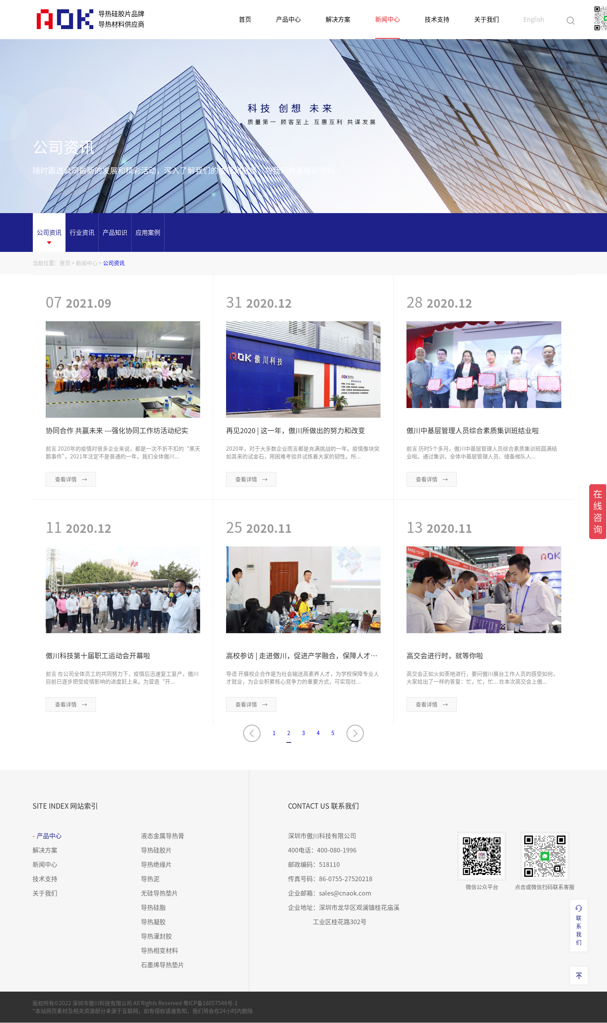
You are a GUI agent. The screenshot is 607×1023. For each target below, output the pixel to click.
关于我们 (486, 19)
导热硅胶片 (156, 850)
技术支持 (437, 19)
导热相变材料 (159, 951)
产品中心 (288, 19)
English (533, 19)
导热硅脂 (153, 908)
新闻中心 (387, 19)
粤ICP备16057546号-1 (210, 1003)
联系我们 (579, 924)
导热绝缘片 (156, 865)
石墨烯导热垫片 (162, 965)
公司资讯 (114, 263)
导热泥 (150, 879)
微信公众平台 (482, 861)
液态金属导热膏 (162, 836)
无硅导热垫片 (159, 893)
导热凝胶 (153, 922)
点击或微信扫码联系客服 (544, 861)
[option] (49, 232)
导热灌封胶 (156, 936)
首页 (245, 19)
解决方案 (338, 19)
